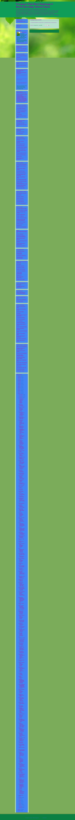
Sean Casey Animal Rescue (21, 239)
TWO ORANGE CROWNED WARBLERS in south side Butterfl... (22, 686)
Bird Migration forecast (21, 193)
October (20, 397)
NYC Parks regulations (21, 299)
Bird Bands (19, 284)
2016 (19, 390)
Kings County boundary (21, 181)
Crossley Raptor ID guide (22, 210)
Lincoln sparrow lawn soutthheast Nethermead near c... (22, 529)
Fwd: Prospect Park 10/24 (21, 566)
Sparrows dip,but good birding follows (21, 770)
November (21, 396)
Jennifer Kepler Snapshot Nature (20, 355)
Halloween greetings (21, 405)
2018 (19, 387)
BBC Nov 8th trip (21, 539)
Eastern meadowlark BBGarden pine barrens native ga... (21, 781)
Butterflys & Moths (20, 267)
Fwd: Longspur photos (21, 504)
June (20, 800)
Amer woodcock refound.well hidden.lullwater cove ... (21, 524)
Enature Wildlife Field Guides (21, 212)
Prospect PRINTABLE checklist (21, 112)
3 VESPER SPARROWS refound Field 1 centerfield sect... (21, 431)
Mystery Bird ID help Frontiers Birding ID (21, 220)
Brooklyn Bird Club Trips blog (22, 125)
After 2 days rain (21, 604)
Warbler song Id (20, 223)
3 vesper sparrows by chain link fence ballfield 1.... (21, 436)
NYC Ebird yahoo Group (22, 106)
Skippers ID (19, 275)
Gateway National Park (21, 153)
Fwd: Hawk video (21, 487)
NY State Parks (20, 301)
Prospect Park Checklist (21, 48)
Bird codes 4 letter (20, 131)
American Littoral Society (20, 142)
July (20, 798)
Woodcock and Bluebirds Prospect (22, 536)
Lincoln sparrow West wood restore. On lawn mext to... (21, 754)
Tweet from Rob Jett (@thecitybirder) (21, 510)
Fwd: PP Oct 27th (21, 542)
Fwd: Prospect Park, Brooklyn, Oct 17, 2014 (21, 691)
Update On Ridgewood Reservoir (21, 426)
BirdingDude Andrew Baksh (21, 351)
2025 (19, 377)
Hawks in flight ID (20, 216)
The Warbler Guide (20, 370)
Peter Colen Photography (22, 362)
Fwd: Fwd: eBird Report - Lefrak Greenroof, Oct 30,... (21, 413)
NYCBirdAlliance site (21, 21)
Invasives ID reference (21, 255)
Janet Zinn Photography (21, 353)
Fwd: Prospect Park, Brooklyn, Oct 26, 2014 (21, 545)
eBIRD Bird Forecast (21, 269)
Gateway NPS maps (21, 171)
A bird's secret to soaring (21, 627)
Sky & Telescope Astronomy (20, 277)
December (21, 394)
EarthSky (18, 313)
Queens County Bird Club (21, 334)
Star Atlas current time (21, 338)
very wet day (21, 609)
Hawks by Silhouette (21, 214)
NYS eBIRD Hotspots (21, 108)
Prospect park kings (21, 451)
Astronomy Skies (20, 311)
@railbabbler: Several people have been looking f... (21, 500)
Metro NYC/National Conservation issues (21, 293)
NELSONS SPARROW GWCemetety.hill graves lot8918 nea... (21, 599)
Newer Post (32, 31)
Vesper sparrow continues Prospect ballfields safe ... (21, 760)
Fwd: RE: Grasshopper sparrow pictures (22, 630)
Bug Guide (19, 264)
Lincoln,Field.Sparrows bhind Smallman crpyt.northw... (22, 593)
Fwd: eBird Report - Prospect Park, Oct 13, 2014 (21, 734)
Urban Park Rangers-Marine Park (21, 244)
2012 (19, 810)
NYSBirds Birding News (21, 110)
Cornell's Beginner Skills (22, 208)
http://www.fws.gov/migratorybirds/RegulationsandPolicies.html (22, 83)
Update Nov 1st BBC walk (22, 483)
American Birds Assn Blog (21, 307)
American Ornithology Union (21, 309)
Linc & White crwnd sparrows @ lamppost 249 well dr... (22, 648)
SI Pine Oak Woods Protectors (21, 336)
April (20, 803)
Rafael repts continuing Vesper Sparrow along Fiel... (21, 699)
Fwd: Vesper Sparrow (21, 742)
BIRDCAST (19, 194)
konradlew (40, 817)
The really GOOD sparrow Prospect (21, 634)
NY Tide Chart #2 (20, 201)
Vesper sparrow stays (21, 677)
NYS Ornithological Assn (22, 326)
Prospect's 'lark (21, 564)
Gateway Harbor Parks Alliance (21, 151)
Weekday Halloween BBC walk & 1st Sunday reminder (21, 447)
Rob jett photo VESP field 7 (22, 750)
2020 (19, 384)
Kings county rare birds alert (21, 66)
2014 (19, 393)
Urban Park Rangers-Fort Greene (22, 241)
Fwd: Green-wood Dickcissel (21, 569)
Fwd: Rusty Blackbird (21, 706)
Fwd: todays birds (21, 492)
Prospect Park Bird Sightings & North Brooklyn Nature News (34, 5)
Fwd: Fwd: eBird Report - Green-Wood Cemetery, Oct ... (21, 656)
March (20, 804)
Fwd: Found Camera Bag (21, 494)
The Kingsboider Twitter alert (21, 116)
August (20, 797)
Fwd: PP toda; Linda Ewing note (21, 745)
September (21, 795)
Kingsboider (24, 32)
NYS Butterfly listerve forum (21, 325)
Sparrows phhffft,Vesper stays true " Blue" (21, 720)
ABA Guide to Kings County (21, 139)
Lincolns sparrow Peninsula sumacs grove (21, 514)
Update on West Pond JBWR (21, 695)
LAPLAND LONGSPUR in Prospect (21, 533)
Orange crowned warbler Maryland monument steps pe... (21, 442)
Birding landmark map (21, 50)
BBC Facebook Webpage (22, 346)
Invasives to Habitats (21, 270)
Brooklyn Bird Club (20, 123)
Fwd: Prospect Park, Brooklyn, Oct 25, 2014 (21, 560)
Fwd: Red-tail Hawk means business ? (21, 621)
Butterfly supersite (20, 265)
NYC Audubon (20, 320)
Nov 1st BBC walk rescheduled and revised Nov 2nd (21, 462)
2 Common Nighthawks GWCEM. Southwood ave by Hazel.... (21, 786)
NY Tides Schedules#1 (21, 203)
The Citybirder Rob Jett (21, 367)
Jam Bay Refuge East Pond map (21, 175)
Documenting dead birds (21, 474)
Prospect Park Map (21, 187)
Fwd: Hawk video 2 (21, 489)
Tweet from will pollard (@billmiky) (21, 458)
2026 (19, 376)
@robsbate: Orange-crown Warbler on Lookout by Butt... (21, 422)
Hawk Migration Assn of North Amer (22, 315)
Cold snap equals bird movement (21, 652)
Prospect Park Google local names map (21, 186)
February (21, 806)
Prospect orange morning (21, 674)
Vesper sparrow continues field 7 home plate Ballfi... (21, 724)
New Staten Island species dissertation (21, 477)
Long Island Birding (21, 317)
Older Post (56, 31)
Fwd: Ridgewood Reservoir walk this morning (21, 550)
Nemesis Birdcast (20, 199)
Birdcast (18, 26)
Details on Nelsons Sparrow (21, 580)
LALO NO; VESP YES (21, 496)
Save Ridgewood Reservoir (20, 158)
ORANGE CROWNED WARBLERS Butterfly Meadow (21, 681)
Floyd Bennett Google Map (21, 166)
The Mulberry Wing (20, 369)
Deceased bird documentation (20, 258)
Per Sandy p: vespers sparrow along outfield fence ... (21, 401)
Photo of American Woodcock (21, 471)
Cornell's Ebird (20, 133)
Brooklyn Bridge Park (21, 148)
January (20, 807)
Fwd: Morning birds (21, 660)
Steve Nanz (19, 365)
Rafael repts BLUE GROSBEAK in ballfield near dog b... (21, 729)
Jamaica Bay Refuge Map (21, 177)
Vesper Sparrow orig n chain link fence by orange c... (21, 467)
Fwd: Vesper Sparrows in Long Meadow (21, 454)
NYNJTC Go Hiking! (21, 322)
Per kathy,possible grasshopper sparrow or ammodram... (22, 639)
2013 (19, 809)
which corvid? (21, 485)
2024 (19, 379)
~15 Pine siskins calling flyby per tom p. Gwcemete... (21, 791)
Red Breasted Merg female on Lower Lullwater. (21, 589)
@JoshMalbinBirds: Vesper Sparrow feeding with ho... (22, 776)
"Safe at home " (21, 748)
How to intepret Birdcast (22, 55)
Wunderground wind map (22, 59)
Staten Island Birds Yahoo (20, 341)
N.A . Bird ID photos (21, 319)
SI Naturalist (19, 114)
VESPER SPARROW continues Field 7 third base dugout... (21, 710)
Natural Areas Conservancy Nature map (22, 183)
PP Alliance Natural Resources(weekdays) (21, 236)
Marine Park (19, 156)
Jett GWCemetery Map (21, 179)
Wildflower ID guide (20, 279)
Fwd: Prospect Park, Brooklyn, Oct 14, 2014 (21, 715)
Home (44, 31)
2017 (19, 389)
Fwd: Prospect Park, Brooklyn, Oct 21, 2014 (21, 617)
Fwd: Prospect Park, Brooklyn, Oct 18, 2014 (21, 664)
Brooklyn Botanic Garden (22, 147)
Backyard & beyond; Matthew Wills (21, 349)
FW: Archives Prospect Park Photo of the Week (21, 607)
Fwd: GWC (21, 772)
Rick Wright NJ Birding (21, 364)
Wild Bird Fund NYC (21, 245)
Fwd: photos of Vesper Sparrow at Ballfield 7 (22, 739)
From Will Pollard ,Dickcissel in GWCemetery (22, 573)
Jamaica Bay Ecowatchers (19, 253)
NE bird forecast (20, 198)
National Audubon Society (20, 329)
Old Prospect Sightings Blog (21, 360)
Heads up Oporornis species (21, 624)
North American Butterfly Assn (22, 331)
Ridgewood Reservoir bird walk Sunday (21, 612)
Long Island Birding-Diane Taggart (21, 358)
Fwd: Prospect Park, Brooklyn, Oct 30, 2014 (21, 408)
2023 (19, 380)
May (20, 801)
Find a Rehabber (20, 234)
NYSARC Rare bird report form (20, 287)
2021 (19, 383)
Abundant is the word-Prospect (21, 643)
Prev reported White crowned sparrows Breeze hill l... (21, 519)
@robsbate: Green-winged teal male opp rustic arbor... (21, 584)
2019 (19, 386)
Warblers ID (19, 225)
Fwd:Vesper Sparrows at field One (21, 417)
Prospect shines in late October (21, 506)
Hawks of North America (22, 217)
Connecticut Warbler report (21, 480)
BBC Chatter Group (21, 143)
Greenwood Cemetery (21, 154)
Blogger (48, 817)
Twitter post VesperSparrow (21, 703)
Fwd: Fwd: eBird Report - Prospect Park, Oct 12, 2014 (21, 765)
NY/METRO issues (20, 251)
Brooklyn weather (20, 196)
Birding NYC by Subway (21, 164)
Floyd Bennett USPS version (21, 169)
